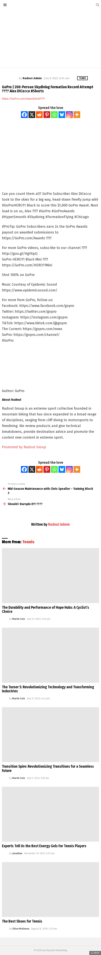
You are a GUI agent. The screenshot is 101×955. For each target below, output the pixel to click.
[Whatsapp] (54, 114)
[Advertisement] (50, 39)
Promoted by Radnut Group (24, 447)
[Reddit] (39, 114)
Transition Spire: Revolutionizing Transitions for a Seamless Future (48, 768)
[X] (31, 114)
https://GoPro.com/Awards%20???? (23, 98)
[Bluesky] (61, 114)
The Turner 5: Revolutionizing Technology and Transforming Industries (48, 689)
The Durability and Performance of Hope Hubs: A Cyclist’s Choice (45, 609)
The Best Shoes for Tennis (22, 921)
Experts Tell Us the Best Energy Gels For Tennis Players (44, 846)
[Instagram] (69, 114)
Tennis (28, 541)
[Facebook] (24, 114)
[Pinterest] (46, 114)
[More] (76, 114)
